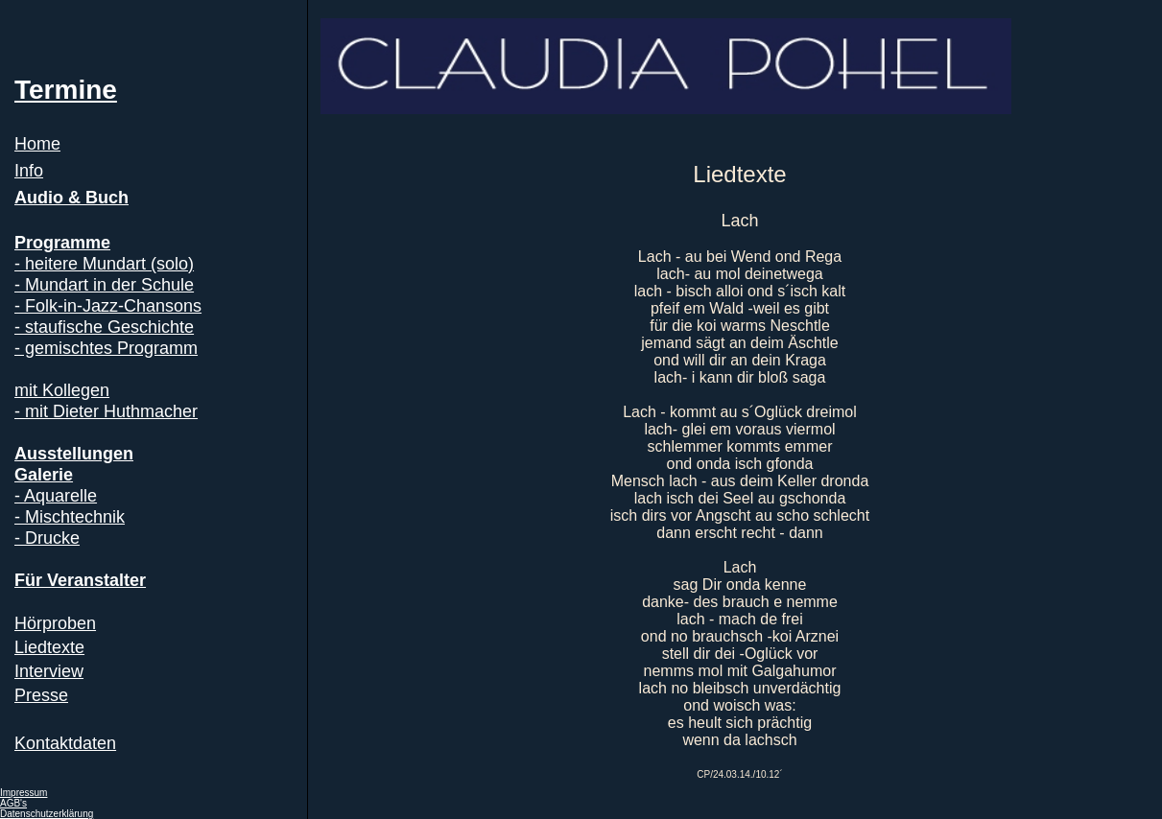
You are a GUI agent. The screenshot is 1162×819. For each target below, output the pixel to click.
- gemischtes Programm (106, 348)
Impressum (23, 792)
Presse (41, 695)
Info (28, 170)
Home (37, 143)
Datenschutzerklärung (46, 813)
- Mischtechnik (69, 516)
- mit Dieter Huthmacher (106, 411)
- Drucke (47, 538)
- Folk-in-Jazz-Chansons (108, 306)
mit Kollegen (61, 390)
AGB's (13, 803)
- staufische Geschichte (104, 327)
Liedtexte (49, 647)
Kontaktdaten (65, 743)
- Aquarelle (55, 495)
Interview (48, 671)
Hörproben (55, 623)
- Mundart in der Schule (104, 284)
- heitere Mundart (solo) (104, 263)
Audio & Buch (71, 197)
